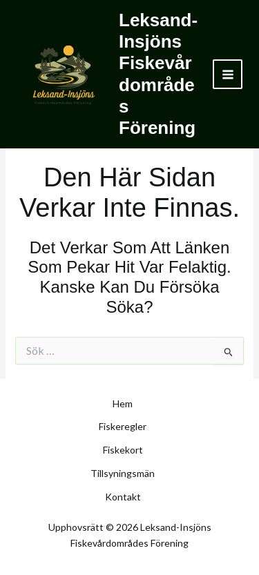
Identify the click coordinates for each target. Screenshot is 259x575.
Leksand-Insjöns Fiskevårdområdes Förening (158, 74)
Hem (123, 403)
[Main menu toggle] (227, 74)
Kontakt (123, 497)
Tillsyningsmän (122, 473)
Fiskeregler (122, 426)
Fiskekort (123, 450)
